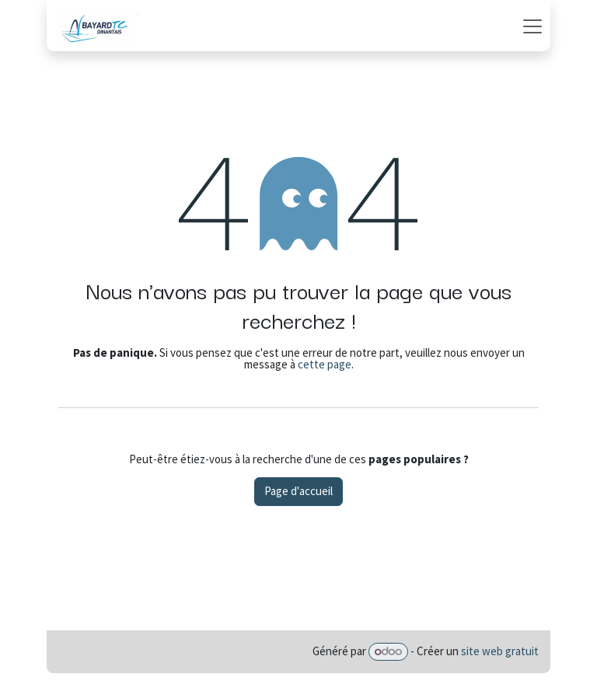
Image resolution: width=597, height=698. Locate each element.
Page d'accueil (298, 490)
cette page (324, 364)
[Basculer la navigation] (532, 25)
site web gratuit (500, 651)
